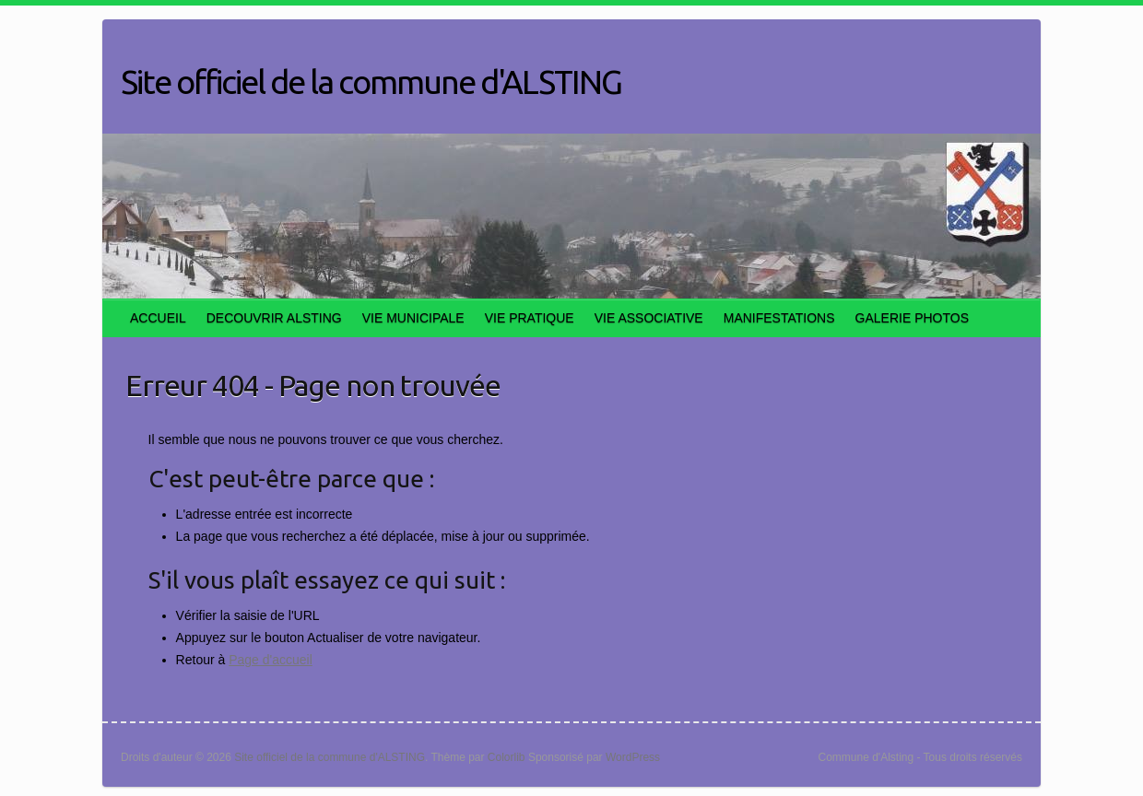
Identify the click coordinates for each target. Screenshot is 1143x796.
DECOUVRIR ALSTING (274, 317)
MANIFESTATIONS (779, 317)
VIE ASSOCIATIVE (649, 317)
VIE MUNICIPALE (413, 317)
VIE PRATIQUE (529, 317)
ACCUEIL (158, 317)
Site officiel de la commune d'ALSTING (371, 81)
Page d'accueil (270, 659)
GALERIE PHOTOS (912, 317)
